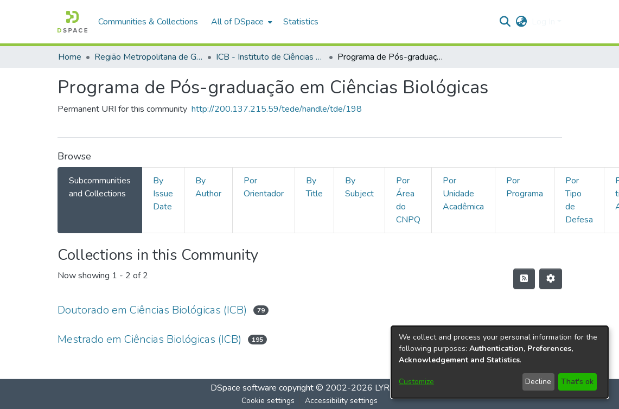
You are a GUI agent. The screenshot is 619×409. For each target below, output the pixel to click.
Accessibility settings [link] (341, 400)
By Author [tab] (208, 187)
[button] (72, 22)
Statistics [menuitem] (300, 22)
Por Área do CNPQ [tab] (408, 200)
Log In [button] (544, 22)
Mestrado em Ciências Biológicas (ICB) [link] (149, 339)
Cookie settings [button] (268, 400)
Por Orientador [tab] (264, 187)
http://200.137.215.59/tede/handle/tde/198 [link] (277, 109)
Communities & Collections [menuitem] (148, 22)
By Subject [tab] (359, 187)
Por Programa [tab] (524, 187)
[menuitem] (240, 21)
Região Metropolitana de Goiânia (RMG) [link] (148, 57)
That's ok (577, 381)
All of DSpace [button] (237, 22)
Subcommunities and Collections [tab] (100, 187)
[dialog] (499, 362)
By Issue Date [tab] (163, 194)
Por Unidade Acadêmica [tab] (463, 194)
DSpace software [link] (243, 388)
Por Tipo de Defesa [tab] (579, 200)
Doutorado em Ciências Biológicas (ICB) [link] (152, 310)
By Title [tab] (314, 187)
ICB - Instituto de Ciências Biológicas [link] (270, 57)
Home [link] (69, 57)
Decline (538, 381)
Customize (416, 381)
